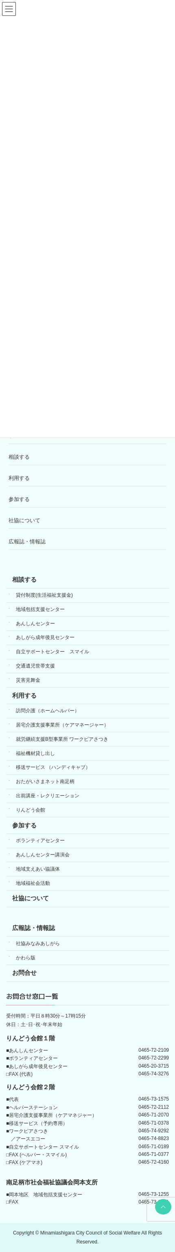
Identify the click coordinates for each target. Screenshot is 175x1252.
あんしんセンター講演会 (43, 855)
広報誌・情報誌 (27, 541)
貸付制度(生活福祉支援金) (44, 595)
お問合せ (24, 973)
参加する (19, 499)
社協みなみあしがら (38, 943)
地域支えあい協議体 (38, 869)
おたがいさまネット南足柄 (45, 781)
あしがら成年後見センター (45, 637)
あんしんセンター (35, 623)
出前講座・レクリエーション (47, 796)
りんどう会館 (30, 810)
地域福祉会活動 (33, 883)
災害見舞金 (28, 680)
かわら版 (25, 958)
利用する (19, 478)
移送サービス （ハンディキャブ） (53, 767)
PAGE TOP (161, 1207)
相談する (19, 457)
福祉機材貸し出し (35, 753)
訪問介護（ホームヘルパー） (47, 711)
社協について (24, 520)
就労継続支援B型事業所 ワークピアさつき (62, 739)
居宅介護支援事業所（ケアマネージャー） (62, 725)
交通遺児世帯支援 (35, 666)
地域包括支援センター (40, 609)
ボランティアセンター (40, 840)
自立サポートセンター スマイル (52, 651)
